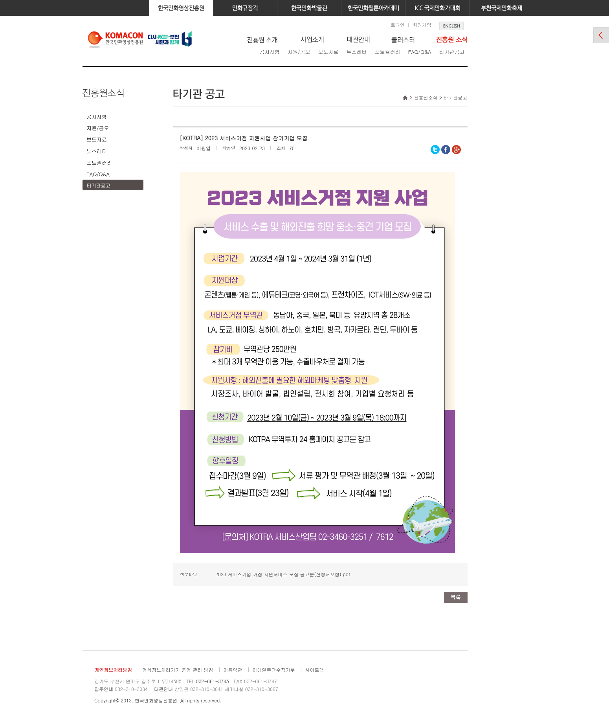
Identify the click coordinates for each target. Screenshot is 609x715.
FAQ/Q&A (419, 51)
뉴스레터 (356, 51)
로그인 (398, 24)
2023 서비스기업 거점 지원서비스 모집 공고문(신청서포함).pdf (282, 574)
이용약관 (233, 669)
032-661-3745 (212, 681)
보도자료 (328, 51)
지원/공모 (299, 51)
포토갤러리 (387, 51)
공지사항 (269, 51)
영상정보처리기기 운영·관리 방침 (177, 669)
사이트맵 (314, 669)
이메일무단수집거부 (274, 669)
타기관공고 (451, 51)
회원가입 (422, 24)
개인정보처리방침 (113, 669)
